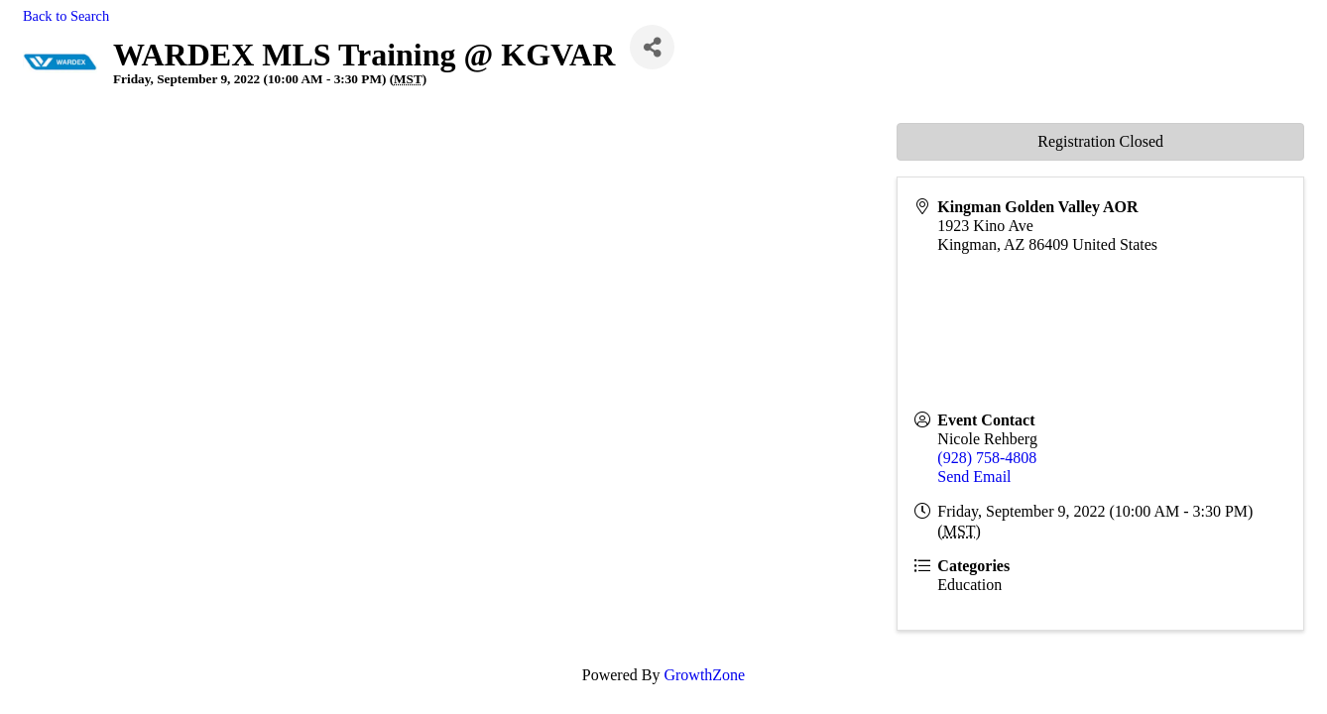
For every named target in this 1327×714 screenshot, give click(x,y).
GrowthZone (704, 674)
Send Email (974, 476)
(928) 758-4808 (986, 457)
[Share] (652, 47)
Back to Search (66, 16)
